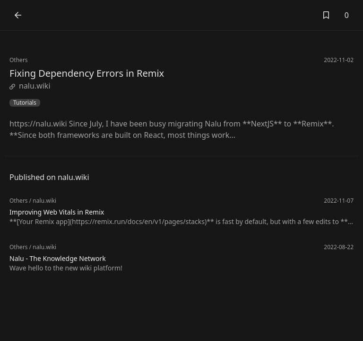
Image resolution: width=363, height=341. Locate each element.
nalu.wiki (30, 86)
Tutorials (24, 103)
